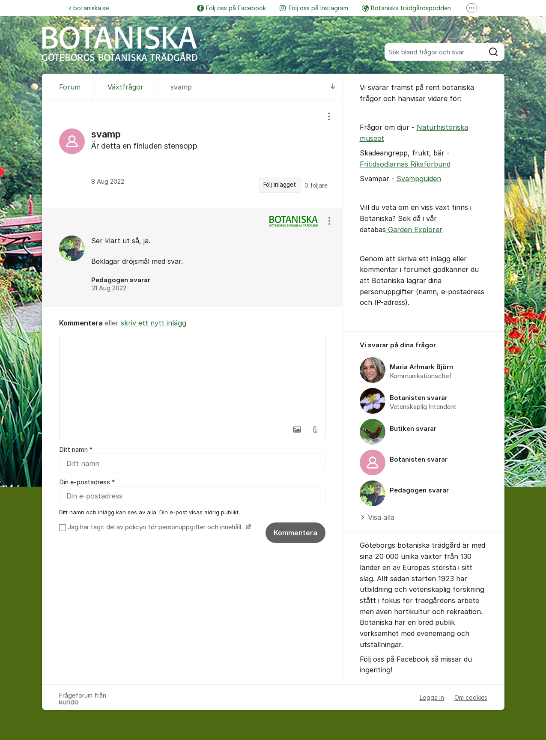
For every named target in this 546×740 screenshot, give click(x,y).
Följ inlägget (279, 184)
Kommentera (295, 532)
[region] (192, 154)
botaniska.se (89, 8)
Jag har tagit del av (158, 527)
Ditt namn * (75, 450)
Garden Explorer (414, 229)
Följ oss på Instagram (314, 8)
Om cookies (470, 697)
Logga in (432, 697)
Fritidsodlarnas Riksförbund (405, 164)
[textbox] (192, 378)
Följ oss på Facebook (231, 8)
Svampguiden (419, 178)
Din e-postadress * (87, 482)
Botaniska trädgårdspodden (406, 8)
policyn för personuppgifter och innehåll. (185, 527)
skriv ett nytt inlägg (153, 323)
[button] (297, 429)
